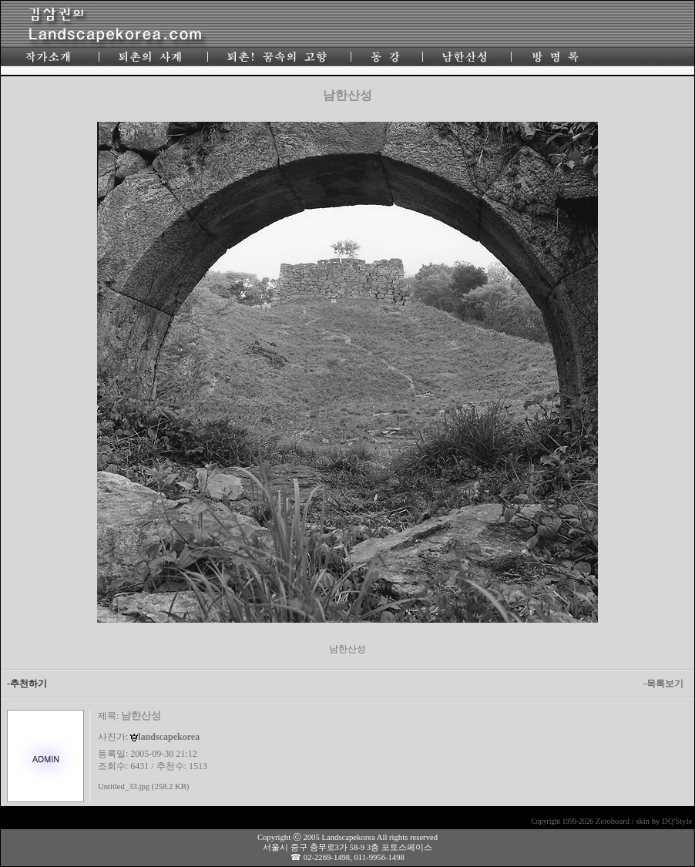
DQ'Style (677, 821)
